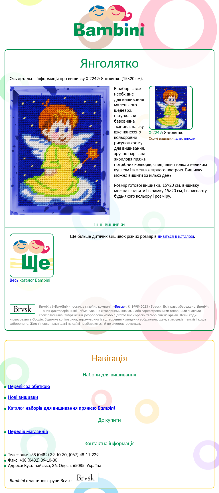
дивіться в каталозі (176, 236)
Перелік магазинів (28, 431)
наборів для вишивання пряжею (61, 408)
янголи (189, 138)
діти (179, 138)
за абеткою (29, 386)
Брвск (119, 306)
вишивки (23, 397)
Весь (30, 280)
